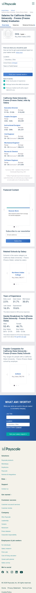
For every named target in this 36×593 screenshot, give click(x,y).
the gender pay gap (20, 337)
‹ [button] (16, 209)
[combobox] (18, 59)
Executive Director (11, 108)
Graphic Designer (10, 117)
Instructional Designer (12, 125)
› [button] (20, 209)
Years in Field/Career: (10, 66)
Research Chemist (11, 151)
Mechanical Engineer (11, 143)
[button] (5, 25)
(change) (14, 63)
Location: (6, 57)
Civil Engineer (9, 134)
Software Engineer (11, 160)
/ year (22, 34)
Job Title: (9, 414)
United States (5, 10)
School (13, 10)
